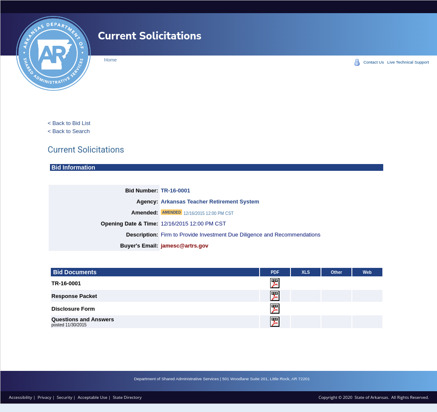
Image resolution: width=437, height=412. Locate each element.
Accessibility (20, 397)
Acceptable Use (93, 397)
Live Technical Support (408, 62)
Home (110, 59)
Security (64, 397)
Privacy (44, 397)
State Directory (127, 397)
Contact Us (373, 62)
